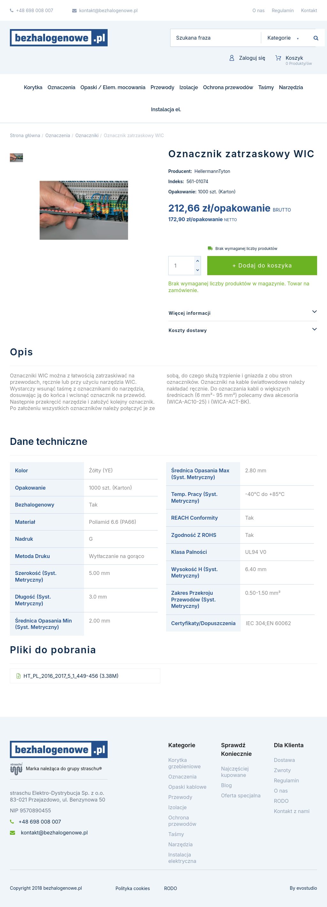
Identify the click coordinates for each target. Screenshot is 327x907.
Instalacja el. (166, 109)
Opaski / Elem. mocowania (112, 87)
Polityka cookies (133, 888)
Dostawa (284, 760)
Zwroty (282, 770)
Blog (226, 785)
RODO (281, 801)
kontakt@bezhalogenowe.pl (49, 832)
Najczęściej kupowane (234, 771)
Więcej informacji (190, 313)
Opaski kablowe (187, 787)
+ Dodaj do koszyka (262, 265)
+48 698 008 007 (35, 821)
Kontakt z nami (292, 811)
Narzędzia (291, 87)
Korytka (33, 87)
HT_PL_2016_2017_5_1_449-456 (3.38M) (70, 676)
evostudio (306, 888)
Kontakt (309, 10)
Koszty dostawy (188, 330)
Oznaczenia (61, 87)
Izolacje (188, 87)
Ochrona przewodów (228, 87)
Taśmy (266, 87)
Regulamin (283, 10)
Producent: (180, 171)
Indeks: (176, 181)
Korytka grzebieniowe (184, 763)
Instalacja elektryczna (182, 857)
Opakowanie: (182, 191)
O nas (259, 10)
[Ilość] (181, 265)
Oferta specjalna (241, 795)
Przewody (162, 87)
